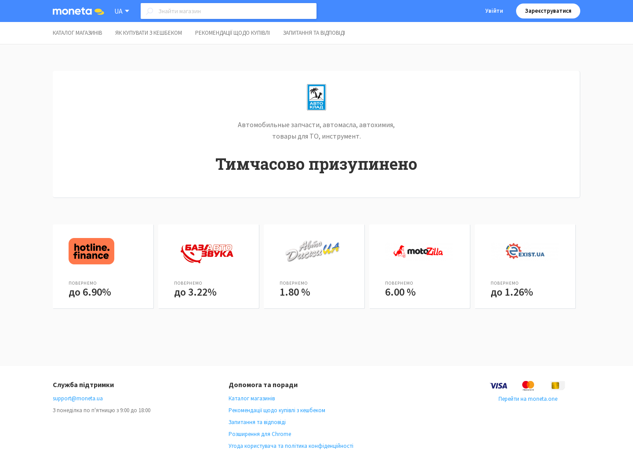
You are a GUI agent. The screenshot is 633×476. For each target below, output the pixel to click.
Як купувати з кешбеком (148, 33)
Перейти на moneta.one (527, 399)
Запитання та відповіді (314, 33)
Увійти (494, 11)
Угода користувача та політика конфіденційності (291, 446)
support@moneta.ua (78, 398)
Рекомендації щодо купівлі (232, 33)
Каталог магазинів (77, 33)
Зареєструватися (548, 11)
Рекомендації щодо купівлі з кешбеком (277, 410)
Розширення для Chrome (260, 434)
